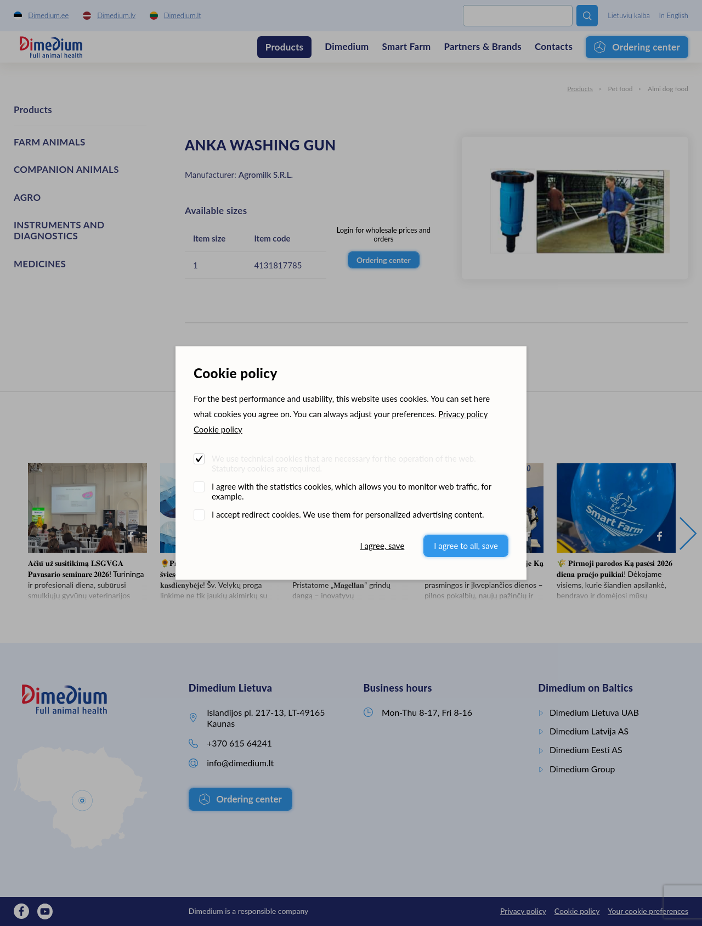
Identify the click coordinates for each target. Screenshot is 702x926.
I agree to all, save (466, 546)
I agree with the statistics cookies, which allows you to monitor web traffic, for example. (351, 491)
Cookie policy (218, 429)
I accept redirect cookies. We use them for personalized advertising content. (348, 514)
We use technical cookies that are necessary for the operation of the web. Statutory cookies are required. (344, 463)
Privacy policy (463, 414)
